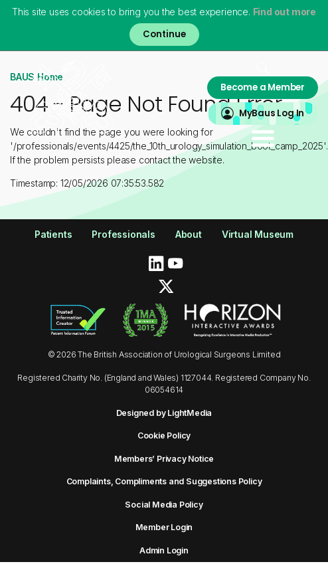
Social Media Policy (164, 505)
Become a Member (262, 87)
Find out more (284, 11)
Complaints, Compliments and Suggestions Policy (164, 481)
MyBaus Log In (271, 113)
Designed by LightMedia (164, 413)
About (188, 234)
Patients (53, 234)
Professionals (123, 234)
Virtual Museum (257, 234)
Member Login (164, 527)
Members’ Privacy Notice (164, 459)
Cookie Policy (164, 435)
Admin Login (164, 550)
